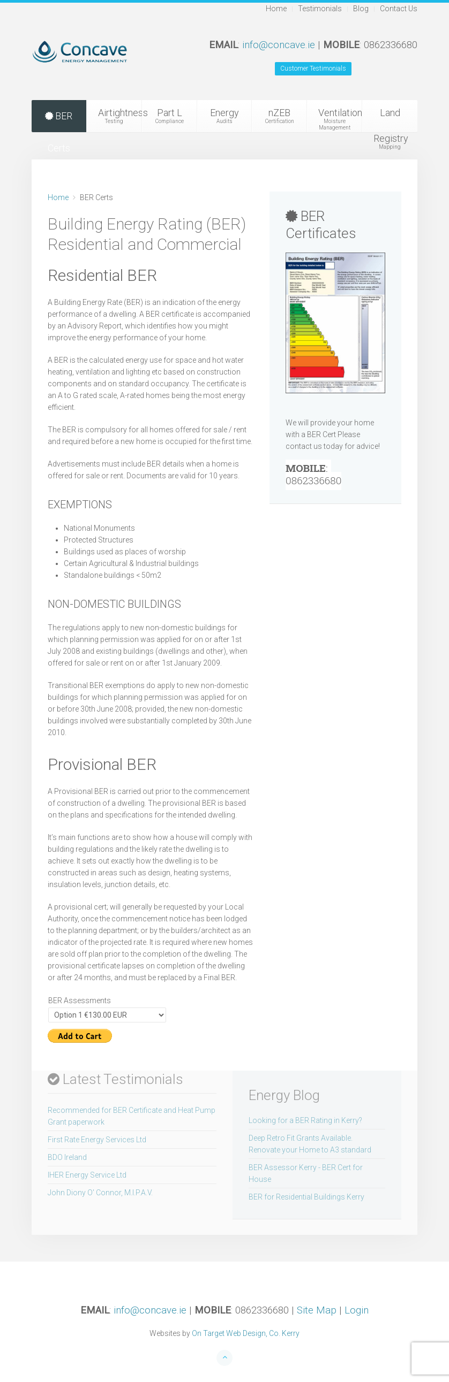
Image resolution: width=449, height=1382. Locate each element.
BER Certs (58, 121)
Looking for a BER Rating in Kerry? (305, 1120)
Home (276, 8)
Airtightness (120, 116)
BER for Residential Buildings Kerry (306, 1197)
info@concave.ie (278, 45)
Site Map (316, 1310)
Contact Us (398, 8)
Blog (361, 8)
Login (357, 1310)
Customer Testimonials (313, 68)
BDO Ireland (67, 1157)
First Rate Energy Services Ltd (97, 1139)
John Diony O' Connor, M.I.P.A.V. (100, 1192)
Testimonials (320, 8)
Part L (169, 116)
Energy (224, 116)
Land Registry (390, 119)
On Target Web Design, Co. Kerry (246, 1333)
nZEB (279, 116)
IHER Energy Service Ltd (87, 1175)
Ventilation (340, 119)
